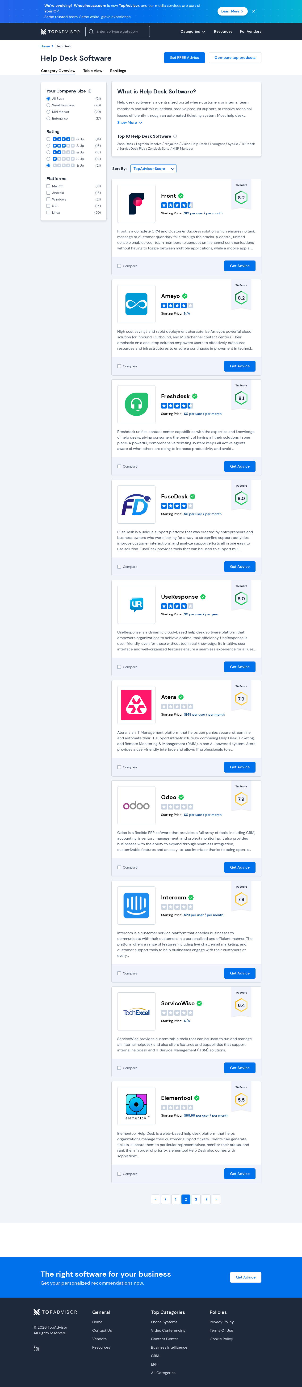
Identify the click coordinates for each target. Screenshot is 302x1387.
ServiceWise (178, 1003)
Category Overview (58, 70)
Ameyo (170, 296)
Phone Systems (164, 1321)
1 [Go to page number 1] (175, 1199)
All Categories (163, 1372)
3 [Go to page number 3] (196, 1199)
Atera (168, 697)
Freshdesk (175, 396)
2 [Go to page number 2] (186, 1199)
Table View (92, 70)
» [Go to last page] (216, 1199)
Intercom (173, 897)
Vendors (99, 1338)
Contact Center (164, 1338)
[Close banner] (254, 11)
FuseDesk (174, 496)
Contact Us (102, 1330)
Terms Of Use (221, 1330)
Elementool (176, 1098)
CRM (155, 1355)
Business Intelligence (169, 1347)
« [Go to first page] (155, 1199)
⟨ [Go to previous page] (165, 1199)
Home (97, 1321)
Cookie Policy (221, 1338)
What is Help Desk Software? (156, 91)
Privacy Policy (222, 1321)
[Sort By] (153, 168)
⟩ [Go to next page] (206, 1199)
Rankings (118, 70)
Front (168, 195)
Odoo (168, 797)
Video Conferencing (168, 1330)
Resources (101, 1347)
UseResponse (179, 596)
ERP (154, 1364)
